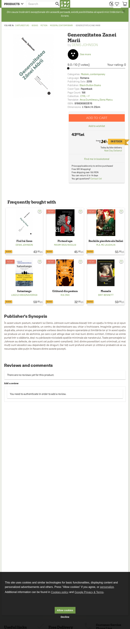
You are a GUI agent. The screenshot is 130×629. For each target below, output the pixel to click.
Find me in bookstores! (97, 159)
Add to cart (96, 118)
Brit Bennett (105, 295)
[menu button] (14, 4)
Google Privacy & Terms (88, 592)
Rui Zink (65, 295)
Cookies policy (59, 592)
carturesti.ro (22, 25)
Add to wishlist (97, 126)
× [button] (124, 11)
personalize (107, 587)
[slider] (96, 68)
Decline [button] (65, 617)
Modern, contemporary (61, 25)
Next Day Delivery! (113, 150)
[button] (43, 4)
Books (35, 25)
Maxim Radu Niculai (65, 244)
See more (79, 54)
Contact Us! (96, 178)
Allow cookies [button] (65, 610)
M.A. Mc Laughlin (105, 244)
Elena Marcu (106, 99)
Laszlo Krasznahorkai (24, 295)
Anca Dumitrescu (89, 99)
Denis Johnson (85, 45)
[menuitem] (110, 4)
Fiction (43, 25)
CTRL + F (85, 96)
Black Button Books (90, 85)
